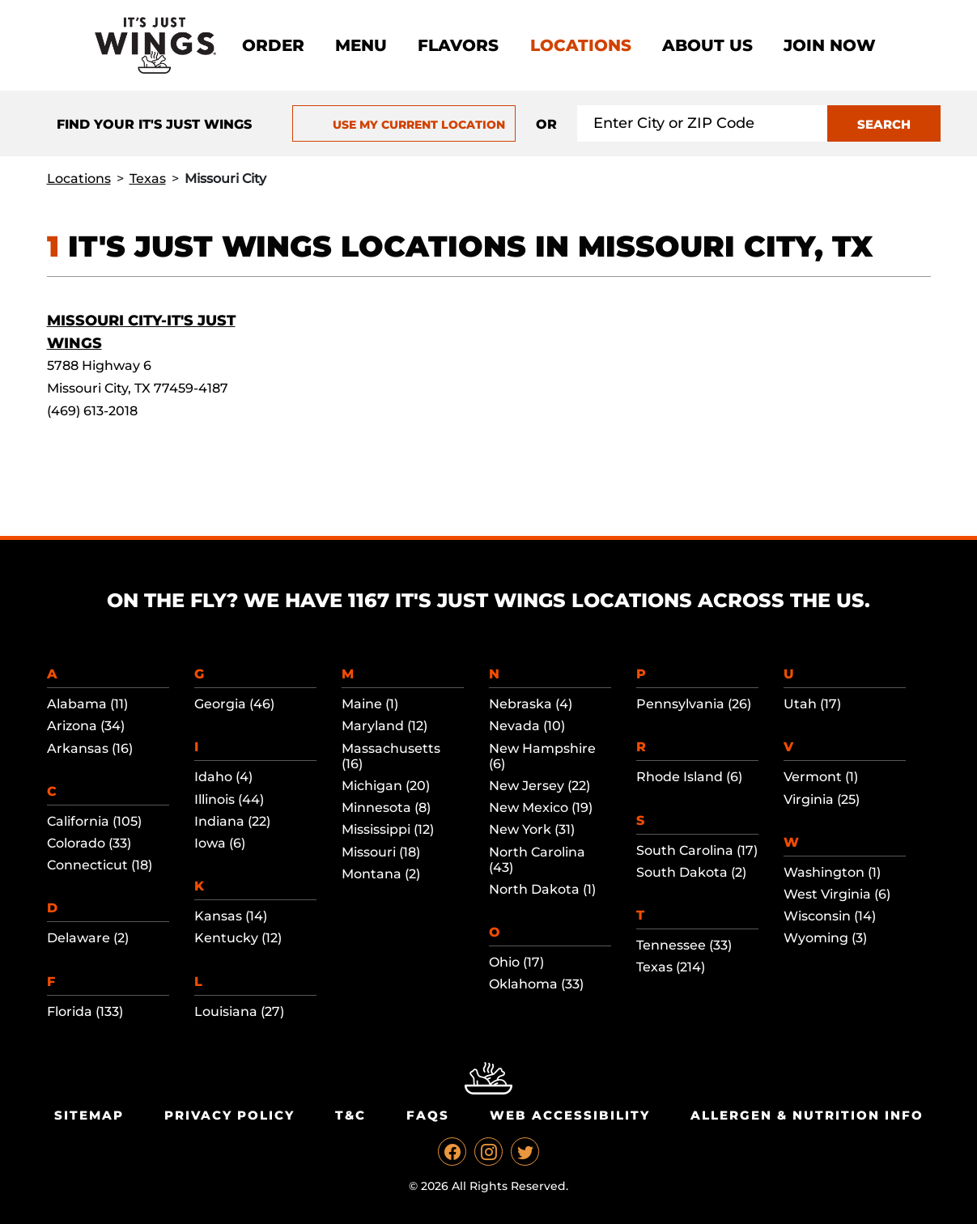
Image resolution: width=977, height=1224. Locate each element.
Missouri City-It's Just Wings (141, 332)
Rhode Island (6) (689, 776)
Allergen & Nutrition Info (807, 1115)
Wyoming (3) (825, 938)
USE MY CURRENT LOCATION (404, 124)
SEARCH (884, 124)
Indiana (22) (232, 821)
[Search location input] (702, 123)
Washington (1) (832, 872)
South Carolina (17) (697, 850)
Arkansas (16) (90, 748)
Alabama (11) (87, 704)
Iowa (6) (219, 843)
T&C (350, 1115)
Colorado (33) (89, 843)
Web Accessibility (570, 1115)
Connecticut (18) (99, 865)
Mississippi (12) (388, 829)
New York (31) (532, 829)
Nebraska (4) (530, 704)
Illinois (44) (229, 799)
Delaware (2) (88, 938)
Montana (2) (381, 874)
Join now (830, 45)
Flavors (458, 45)
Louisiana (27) (239, 1011)
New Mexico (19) (541, 807)
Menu (361, 45)
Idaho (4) (223, 776)
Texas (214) (670, 967)
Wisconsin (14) (830, 916)
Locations (580, 45)
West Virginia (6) (837, 894)
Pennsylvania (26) (693, 704)
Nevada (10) (527, 725)
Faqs (427, 1115)
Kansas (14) (230, 916)
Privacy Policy (229, 1115)
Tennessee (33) (684, 945)
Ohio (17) (516, 962)
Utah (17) (812, 704)
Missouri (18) (381, 852)
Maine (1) (370, 704)
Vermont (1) (821, 776)
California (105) (94, 821)
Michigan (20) (386, 785)
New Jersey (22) (539, 785)
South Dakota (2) (691, 872)
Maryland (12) (384, 725)
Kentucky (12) (238, 938)
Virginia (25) (822, 799)
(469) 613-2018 (92, 411)
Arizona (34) (86, 725)
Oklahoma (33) (536, 984)
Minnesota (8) (386, 807)
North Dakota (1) (542, 889)
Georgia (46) (234, 704)
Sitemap (89, 1115)
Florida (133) (85, 1011)
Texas (148, 178)
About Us (707, 45)
